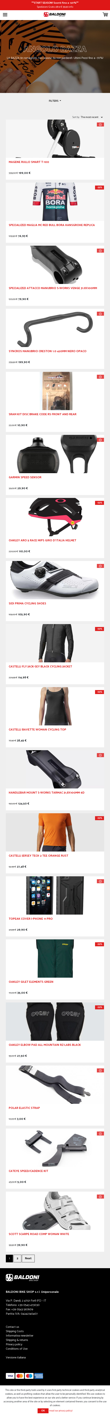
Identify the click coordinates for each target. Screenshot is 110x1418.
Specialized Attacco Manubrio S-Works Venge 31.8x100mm (53, 289)
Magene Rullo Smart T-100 (29, 163)
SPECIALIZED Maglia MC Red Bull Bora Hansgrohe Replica (52, 226)
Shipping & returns (17, 1340)
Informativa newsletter (19, 1335)
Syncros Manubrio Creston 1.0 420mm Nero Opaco (47, 352)
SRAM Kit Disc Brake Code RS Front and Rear (42, 415)
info (71, 7)
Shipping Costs (15, 1331)
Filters (54, 101)
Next (28, 1258)
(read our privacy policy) (61, 1411)
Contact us (12, 1326)
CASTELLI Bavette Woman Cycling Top (37, 730)
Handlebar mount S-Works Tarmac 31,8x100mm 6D (46, 793)
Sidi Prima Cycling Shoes (27, 604)
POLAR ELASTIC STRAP (24, 1109)
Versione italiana (16, 1357)
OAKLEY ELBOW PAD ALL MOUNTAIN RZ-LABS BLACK (45, 1045)
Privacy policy (14, 1344)
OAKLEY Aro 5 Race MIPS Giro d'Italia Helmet (42, 541)
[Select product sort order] (91, 117)
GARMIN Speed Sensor (25, 478)
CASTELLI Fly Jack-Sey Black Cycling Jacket (40, 667)
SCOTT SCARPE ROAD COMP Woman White (39, 1235)
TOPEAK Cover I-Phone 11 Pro (31, 919)
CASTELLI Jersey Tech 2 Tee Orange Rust (38, 856)
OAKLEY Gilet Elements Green (31, 982)
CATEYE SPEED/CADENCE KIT (28, 1172)
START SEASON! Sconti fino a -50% (55, 3)
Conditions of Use (17, 1348)
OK (43, 1411)
